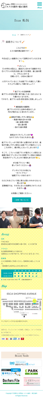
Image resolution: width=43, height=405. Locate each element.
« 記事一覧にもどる (22, 200)
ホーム (14, 35)
